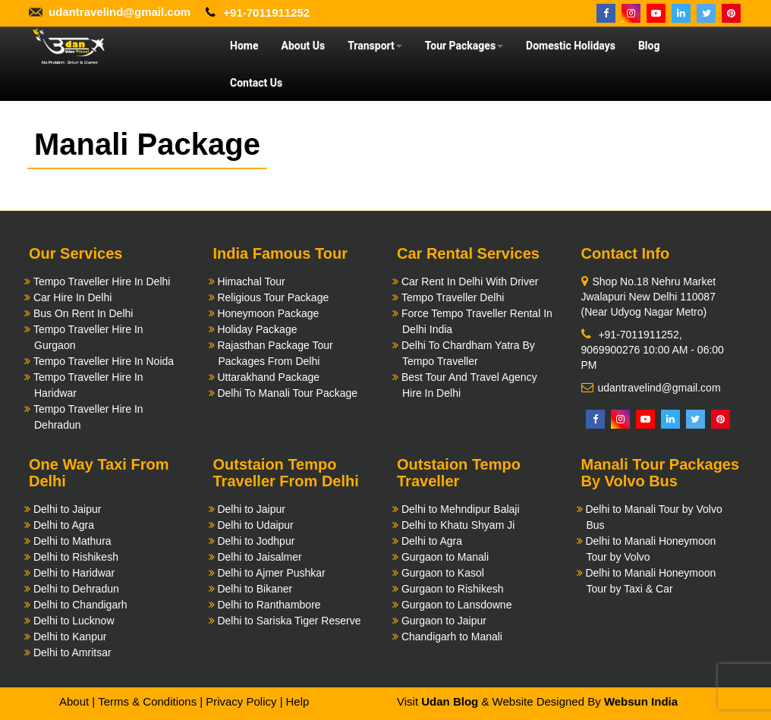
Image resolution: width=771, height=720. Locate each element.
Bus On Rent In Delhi (83, 313)
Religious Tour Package (273, 297)
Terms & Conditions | (150, 701)
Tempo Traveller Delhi (452, 297)
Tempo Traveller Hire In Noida (103, 361)
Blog (649, 45)
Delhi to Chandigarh (80, 605)
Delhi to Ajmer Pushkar (271, 573)
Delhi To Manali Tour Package (287, 393)
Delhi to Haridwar (74, 573)
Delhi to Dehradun (76, 589)
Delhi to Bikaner (254, 589)
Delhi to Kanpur (70, 636)
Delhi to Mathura (72, 541)
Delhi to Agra (63, 525)
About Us (303, 45)
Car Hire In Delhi (72, 297)
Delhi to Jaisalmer (259, 557)
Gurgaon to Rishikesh (452, 589)
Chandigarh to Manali (451, 636)
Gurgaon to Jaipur (443, 621)
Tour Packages (464, 45)
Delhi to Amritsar (72, 652)
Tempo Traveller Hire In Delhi (102, 281)
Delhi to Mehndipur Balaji (460, 509)
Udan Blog (449, 701)
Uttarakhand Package (268, 377)
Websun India (641, 701)
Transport (375, 45)
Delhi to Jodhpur (255, 541)
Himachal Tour (251, 281)
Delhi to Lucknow (74, 621)
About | (77, 701)
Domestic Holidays (570, 45)
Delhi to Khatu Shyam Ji (458, 525)
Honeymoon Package (268, 313)
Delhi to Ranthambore (268, 605)
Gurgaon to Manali (445, 557)
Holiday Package (257, 329)
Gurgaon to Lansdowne (456, 605)
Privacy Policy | (244, 701)
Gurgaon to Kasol (442, 573)
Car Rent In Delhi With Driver (470, 281)
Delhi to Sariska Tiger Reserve (288, 621)
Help (297, 701)
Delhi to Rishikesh (75, 557)
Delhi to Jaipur (67, 509)
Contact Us (256, 83)
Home (244, 45)
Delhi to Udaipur (255, 525)
